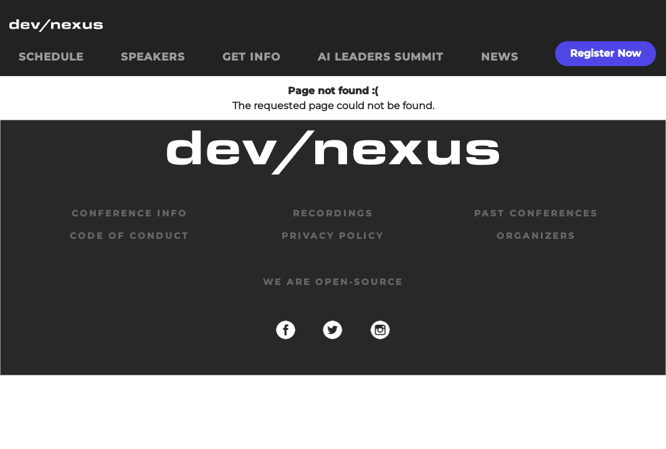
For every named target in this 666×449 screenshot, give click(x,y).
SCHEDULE (51, 57)
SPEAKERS (153, 57)
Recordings (333, 213)
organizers (536, 235)
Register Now (605, 53)
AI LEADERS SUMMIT (381, 57)
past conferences (536, 213)
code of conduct (129, 235)
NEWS (499, 57)
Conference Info (130, 213)
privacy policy (333, 235)
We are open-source (333, 281)
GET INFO (251, 57)
